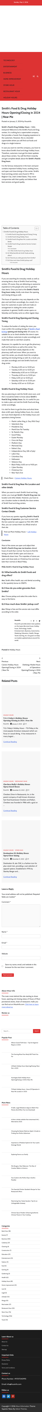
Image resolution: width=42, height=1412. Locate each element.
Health (4, 1277)
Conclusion (13, 248)
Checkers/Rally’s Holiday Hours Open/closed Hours (16, 785)
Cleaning (4, 1246)
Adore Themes (21, 1409)
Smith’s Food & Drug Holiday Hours (16, 232)
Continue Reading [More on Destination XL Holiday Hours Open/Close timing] (10, 877)
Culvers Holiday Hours (23, 478)
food (3, 1266)
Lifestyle (4, 1297)
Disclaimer (5, 1364)
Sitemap (4, 1349)
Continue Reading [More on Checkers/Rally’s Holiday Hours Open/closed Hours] (10, 811)
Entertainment (10, 67)
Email (4, 943)
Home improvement (12, 79)
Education (5, 1254)
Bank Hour (5, 1231)
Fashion (4, 1262)
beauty (4, 1235)
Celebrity (4, 1243)
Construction (5, 1250)
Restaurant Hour (11, 91)
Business (7, 73)
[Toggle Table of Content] (35, 228)
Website (5, 954)
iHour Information (22, 1406)
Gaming (4, 1269)
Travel (3, 1320)
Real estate (5, 1304)
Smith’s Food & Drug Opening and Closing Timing (22, 234)
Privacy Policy (6, 1360)
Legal (3, 1293)
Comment (6, 902)
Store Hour (8, 85)
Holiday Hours (10, 98)
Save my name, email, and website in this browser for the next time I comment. (20, 965)
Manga (4, 1300)
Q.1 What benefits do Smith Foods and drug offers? (21, 254)
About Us (4, 1342)
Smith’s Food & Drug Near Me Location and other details (22, 240)
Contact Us (5, 1345)
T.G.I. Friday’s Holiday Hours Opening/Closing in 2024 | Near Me (18, 719)
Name (5, 932)
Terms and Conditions (8, 1368)
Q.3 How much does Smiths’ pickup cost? (20, 260)
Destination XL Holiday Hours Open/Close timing (16, 854)
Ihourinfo (28, 121)
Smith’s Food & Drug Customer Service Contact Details (22, 245)
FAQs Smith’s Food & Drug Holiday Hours (22, 251)
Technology (9, 60)
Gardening (5, 1273)
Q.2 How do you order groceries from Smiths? (22, 258)
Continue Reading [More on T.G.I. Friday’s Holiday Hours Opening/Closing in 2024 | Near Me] (10, 742)
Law (3, 1289)
